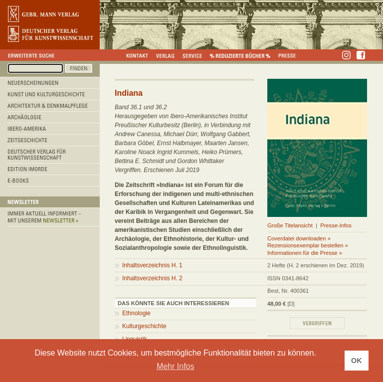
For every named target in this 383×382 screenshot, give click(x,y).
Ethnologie (136, 313)
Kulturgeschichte (144, 326)
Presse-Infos (336, 225)
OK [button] (356, 361)
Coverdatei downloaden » (299, 238)
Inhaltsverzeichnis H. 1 (152, 265)
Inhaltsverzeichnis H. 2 (152, 278)
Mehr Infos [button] (175, 366)
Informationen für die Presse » (304, 253)
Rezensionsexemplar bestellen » (307, 245)
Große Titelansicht (290, 225)
